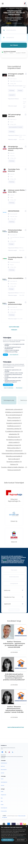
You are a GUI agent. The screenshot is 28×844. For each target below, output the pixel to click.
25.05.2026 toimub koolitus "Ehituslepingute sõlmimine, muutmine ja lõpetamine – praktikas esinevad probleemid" (14, 677)
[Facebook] (2, 752)
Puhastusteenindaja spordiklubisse (15, 231)
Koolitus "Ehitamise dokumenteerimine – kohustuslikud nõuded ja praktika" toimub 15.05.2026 (14, 709)
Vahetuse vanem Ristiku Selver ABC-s (16, 191)
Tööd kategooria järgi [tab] (9, 400)
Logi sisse (2, 772)
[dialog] (14, 834)
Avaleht (2, 791)
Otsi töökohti (14, 45)
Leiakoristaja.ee (3, 756)
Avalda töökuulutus (8, 384)
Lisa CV (5, 354)
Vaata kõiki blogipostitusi (15, 727)
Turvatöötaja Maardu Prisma (15, 258)
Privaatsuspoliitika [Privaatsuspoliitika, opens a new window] (21, 837)
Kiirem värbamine (3, 769)
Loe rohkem (14, 652)
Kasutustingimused (4, 807)
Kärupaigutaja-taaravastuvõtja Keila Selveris (15, 148)
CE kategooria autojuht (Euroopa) (16, 75)
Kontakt (2, 804)
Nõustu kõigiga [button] (7, 840)
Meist (2, 801)
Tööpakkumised (3, 794)
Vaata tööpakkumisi (4, 782)
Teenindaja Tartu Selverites (14, 170)
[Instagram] (9, 752)
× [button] (26, 826)
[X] (5, 752)
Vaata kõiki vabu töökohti (14, 327)
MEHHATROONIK (13, 211)
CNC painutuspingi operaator (14, 115)
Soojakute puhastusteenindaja (15, 303)
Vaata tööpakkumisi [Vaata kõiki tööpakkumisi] (14, 354)
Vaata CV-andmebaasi (8, 387)
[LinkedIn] (12, 752)
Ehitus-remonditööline (15, 278)
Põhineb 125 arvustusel (14, 23)
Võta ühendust (19, 387)
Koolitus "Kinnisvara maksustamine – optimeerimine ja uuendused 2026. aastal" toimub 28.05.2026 (14, 644)
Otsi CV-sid (3, 766)
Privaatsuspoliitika (4, 811)
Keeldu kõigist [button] (21, 840)
